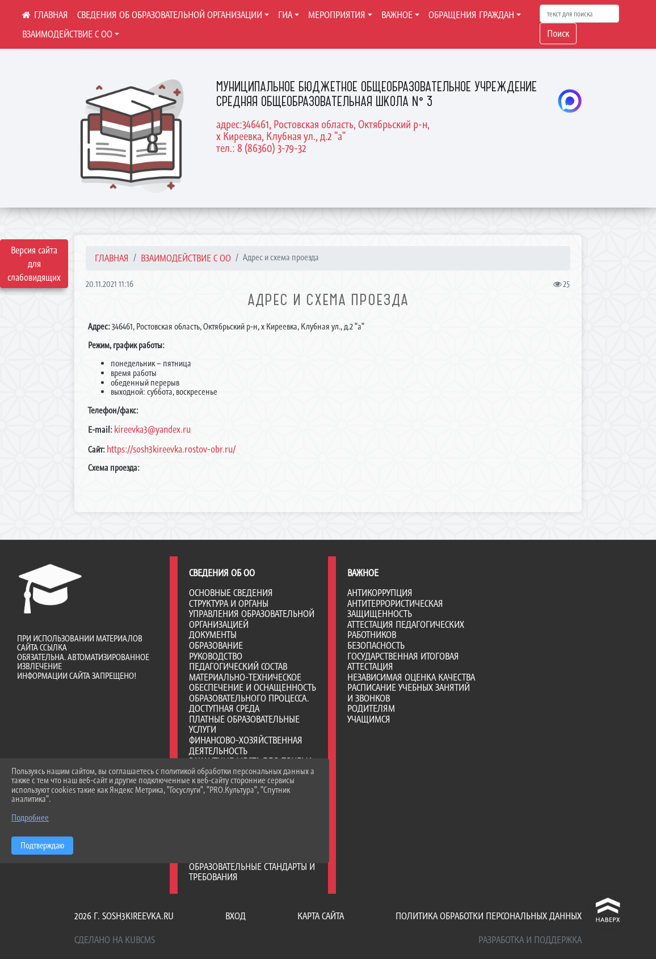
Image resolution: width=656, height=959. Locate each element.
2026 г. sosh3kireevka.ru (124, 916)
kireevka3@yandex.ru (152, 429)
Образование (216, 645)
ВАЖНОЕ (397, 15)
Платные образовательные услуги (244, 724)
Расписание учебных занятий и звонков (408, 692)
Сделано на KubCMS (114, 939)
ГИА (285, 15)
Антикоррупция (380, 592)
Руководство (215, 656)
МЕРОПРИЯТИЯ (336, 15)
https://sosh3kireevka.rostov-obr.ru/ (171, 449)
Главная (112, 258)
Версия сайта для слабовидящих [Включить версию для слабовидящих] (34, 264)
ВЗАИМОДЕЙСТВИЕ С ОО (67, 34)
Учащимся (368, 719)
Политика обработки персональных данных (489, 916)
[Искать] (579, 14)
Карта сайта (320, 916)
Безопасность (376, 645)
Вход (235, 916)
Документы (213, 634)
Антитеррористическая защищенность (395, 608)
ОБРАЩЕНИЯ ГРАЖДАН (471, 15)
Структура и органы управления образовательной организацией (251, 614)
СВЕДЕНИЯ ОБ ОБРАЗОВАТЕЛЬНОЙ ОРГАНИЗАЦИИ (169, 15)
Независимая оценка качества (411, 677)
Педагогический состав (238, 666)
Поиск (558, 33)
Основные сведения (231, 592)
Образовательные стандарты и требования (252, 872)
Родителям (371, 708)
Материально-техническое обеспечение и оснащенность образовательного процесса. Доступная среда (252, 693)
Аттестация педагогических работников (405, 629)
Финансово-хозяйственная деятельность (245, 745)
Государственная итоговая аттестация (403, 661)
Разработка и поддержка (530, 939)
